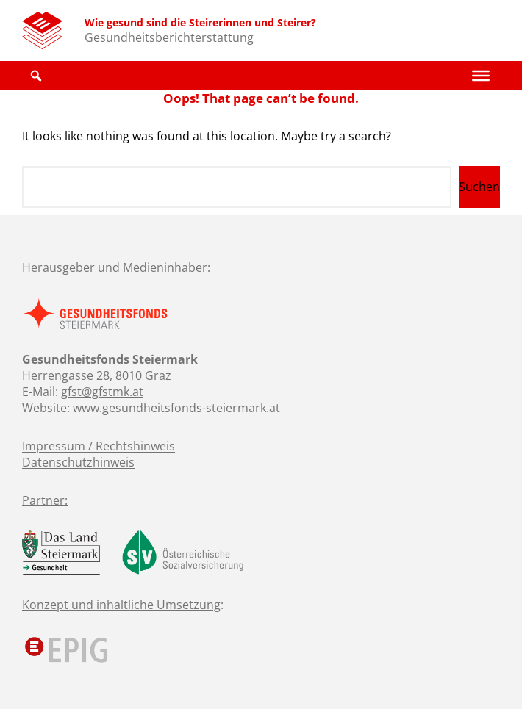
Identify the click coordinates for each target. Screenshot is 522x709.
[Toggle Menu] (481, 76)
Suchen (479, 187)
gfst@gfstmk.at (102, 392)
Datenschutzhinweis (78, 462)
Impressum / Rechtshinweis (98, 446)
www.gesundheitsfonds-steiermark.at (176, 408)
